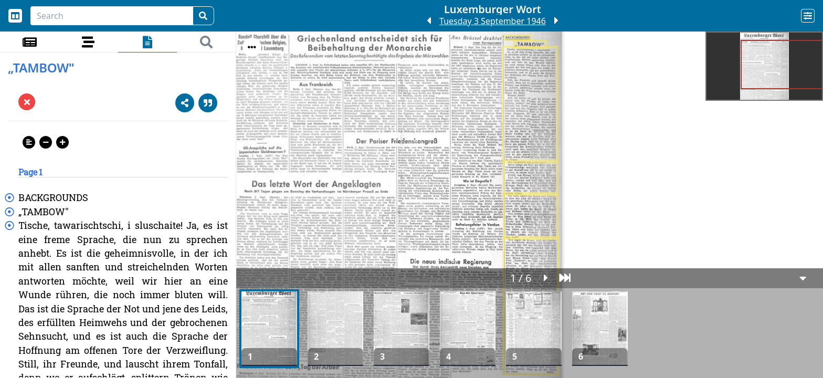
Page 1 (30, 171)
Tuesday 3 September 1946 (492, 21)
